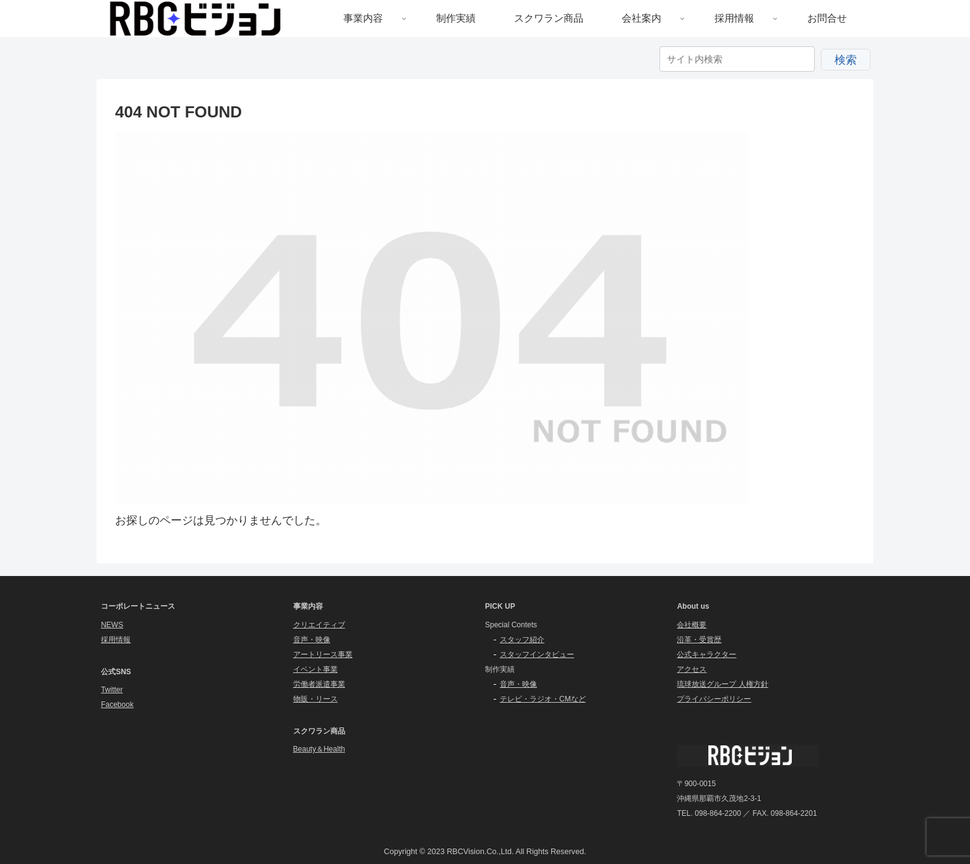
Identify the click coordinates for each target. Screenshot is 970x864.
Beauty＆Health (319, 749)
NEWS (112, 624)
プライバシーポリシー (714, 699)
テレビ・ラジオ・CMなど (543, 699)
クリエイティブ (319, 624)
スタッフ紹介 (522, 639)
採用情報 (116, 639)
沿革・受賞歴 (699, 639)
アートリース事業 (323, 654)
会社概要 (691, 624)
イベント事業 (315, 669)
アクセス (691, 669)
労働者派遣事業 (319, 684)
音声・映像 (311, 639)
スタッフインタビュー (537, 654)
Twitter (111, 689)
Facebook (117, 704)
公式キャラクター (706, 654)
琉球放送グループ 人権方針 (722, 684)
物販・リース (315, 699)
